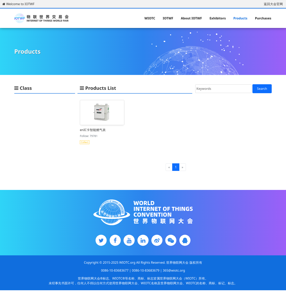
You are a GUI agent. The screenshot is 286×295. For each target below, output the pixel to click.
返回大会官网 (273, 4)
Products (240, 18)
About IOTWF (191, 18)
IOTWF (168, 18)
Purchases (263, 18)
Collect (85, 142)
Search (262, 88)
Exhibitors (218, 18)
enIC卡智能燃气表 (93, 129)
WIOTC (149, 18)
